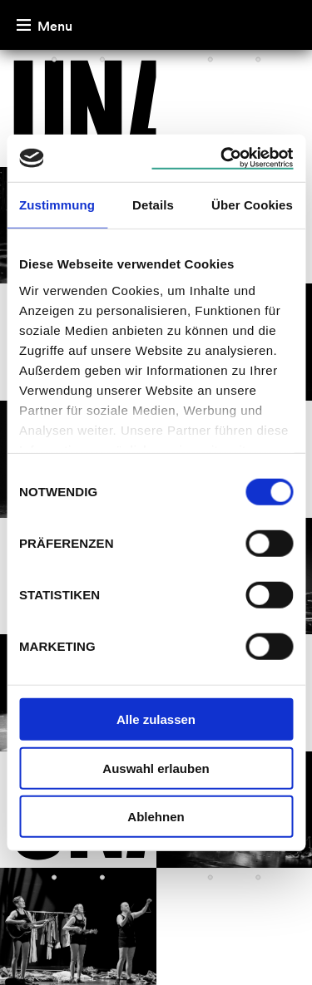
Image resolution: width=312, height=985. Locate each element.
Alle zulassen (156, 719)
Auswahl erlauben (155, 768)
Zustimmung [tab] (57, 205)
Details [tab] (153, 205)
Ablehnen (155, 817)
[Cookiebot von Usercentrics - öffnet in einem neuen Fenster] (222, 158)
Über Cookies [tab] (252, 205)
